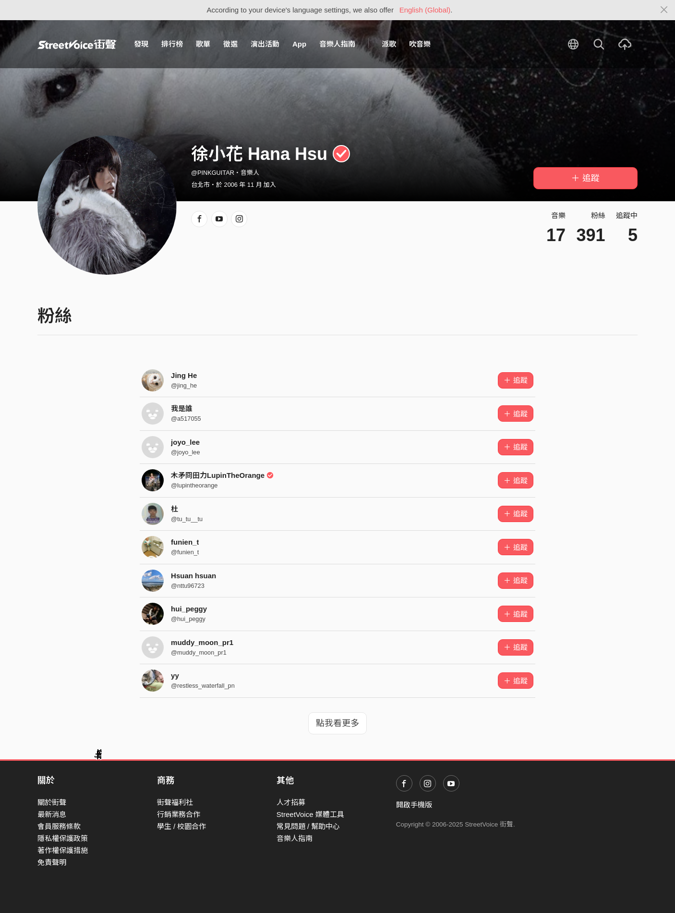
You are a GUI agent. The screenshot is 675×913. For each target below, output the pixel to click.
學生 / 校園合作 (181, 826)
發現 (141, 44)
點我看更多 (337, 723)
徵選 (230, 44)
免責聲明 (51, 862)
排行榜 (172, 44)
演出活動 (265, 44)
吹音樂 (420, 44)
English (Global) (425, 10)
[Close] (664, 10)
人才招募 (291, 802)
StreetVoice (77, 44)
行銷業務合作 (178, 814)
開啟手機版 (414, 805)
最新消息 (51, 814)
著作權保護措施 (62, 850)
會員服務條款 (59, 826)
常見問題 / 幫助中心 (308, 826)
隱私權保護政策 (62, 838)
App (299, 44)
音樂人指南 (337, 44)
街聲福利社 (175, 802)
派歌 (389, 44)
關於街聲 (51, 802)
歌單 (203, 44)
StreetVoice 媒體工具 (310, 814)
